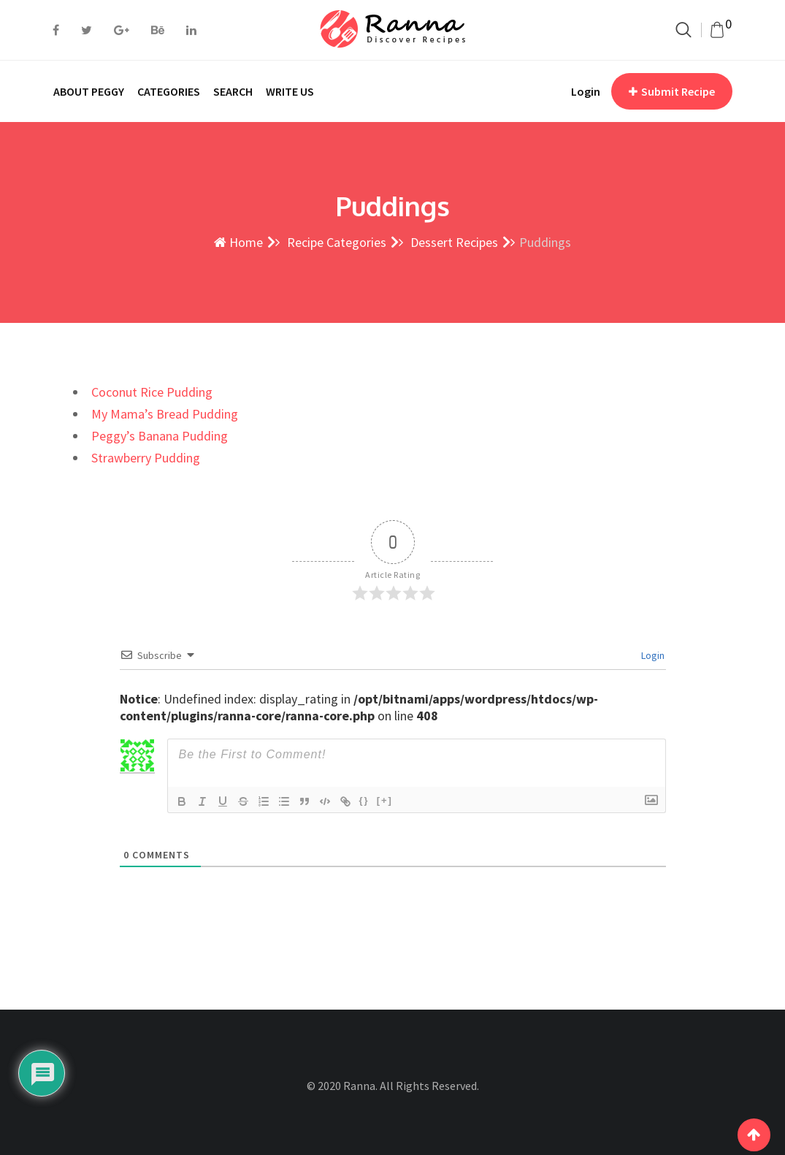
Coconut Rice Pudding (151, 392)
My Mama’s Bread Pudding (164, 413)
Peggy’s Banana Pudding (159, 435)
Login (585, 91)
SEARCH (233, 91)
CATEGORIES (168, 91)
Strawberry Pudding (145, 457)
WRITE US (290, 91)
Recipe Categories (335, 242)
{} (364, 800)
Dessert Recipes (452, 242)
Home (238, 242)
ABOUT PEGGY (88, 91)
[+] (385, 800)
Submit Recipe (672, 91)
